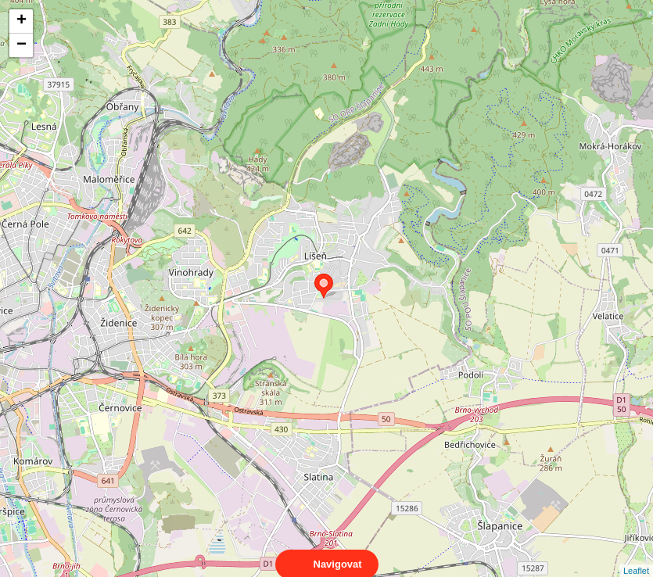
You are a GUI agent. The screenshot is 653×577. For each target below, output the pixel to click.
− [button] (21, 45)
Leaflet (636, 556)
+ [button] (21, 21)
